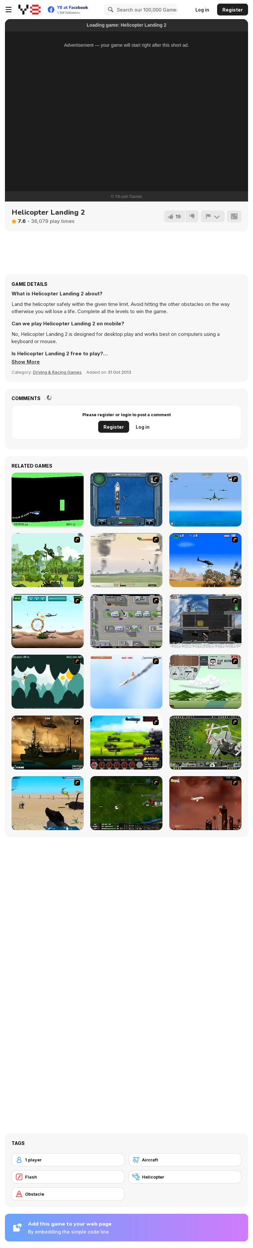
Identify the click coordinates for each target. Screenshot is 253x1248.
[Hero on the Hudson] (126, 682)
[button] (26, 362)
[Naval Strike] (205, 500)
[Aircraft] (184, 1159)
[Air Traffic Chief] (205, 743)
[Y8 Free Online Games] (29, 9)
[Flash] (68, 1176)
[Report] (213, 216)
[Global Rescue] (48, 560)
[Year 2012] (205, 803)
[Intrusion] (205, 621)
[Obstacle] (68, 1194)
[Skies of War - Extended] (126, 803)
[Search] (110, 9)
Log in (202, 10)
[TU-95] (205, 682)
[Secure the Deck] (48, 743)
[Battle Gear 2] (126, 743)
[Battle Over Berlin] (126, 560)
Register (232, 10)
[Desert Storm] (205, 560)
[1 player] (68, 1159)
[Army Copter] (48, 621)
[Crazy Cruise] (48, 682)
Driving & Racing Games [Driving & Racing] (57, 372)
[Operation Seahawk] (126, 500)
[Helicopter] (48, 500)
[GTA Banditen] (126, 621)
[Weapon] (48, 803)
